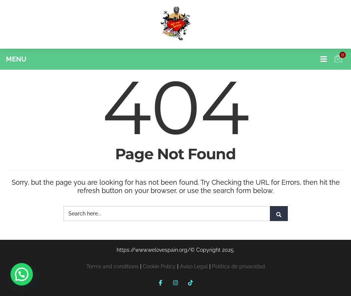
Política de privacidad (238, 266)
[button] (21, 274)
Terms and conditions (112, 266)
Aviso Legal (194, 266)
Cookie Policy (159, 266)
